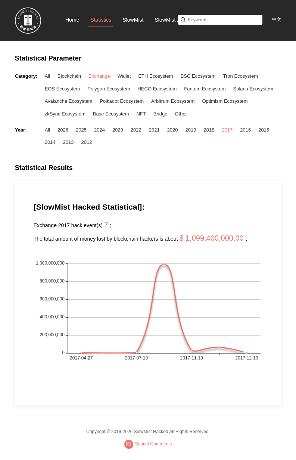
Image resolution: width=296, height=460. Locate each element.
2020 (172, 130)
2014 (50, 142)
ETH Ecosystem (155, 76)
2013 (68, 142)
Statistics (100, 20)
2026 (62, 130)
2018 (208, 130)
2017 (227, 130)
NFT (141, 114)
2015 (263, 130)
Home (72, 20)
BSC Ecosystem (198, 76)
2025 (81, 130)
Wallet (124, 76)
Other (181, 114)
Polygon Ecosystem (108, 89)
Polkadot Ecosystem (122, 101)
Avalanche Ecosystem (69, 101)
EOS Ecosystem (62, 89)
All (47, 76)
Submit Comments (148, 444)
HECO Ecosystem (157, 89)
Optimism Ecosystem (224, 101)
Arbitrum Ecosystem (172, 101)
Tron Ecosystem (240, 76)
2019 (191, 130)
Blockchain (69, 76)
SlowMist (132, 20)
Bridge (160, 114)
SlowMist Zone (172, 20)
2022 (136, 130)
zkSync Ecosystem (65, 114)
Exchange (99, 76)
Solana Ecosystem (253, 89)
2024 (99, 130)
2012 (86, 142)
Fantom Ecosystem (204, 89)
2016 (245, 130)
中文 (276, 19)
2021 (154, 130)
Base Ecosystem (111, 114)
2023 (117, 130)
